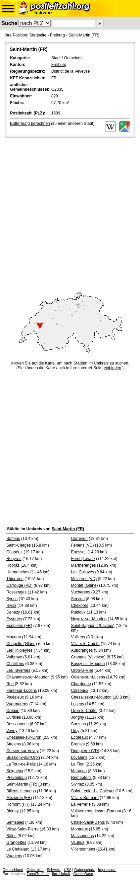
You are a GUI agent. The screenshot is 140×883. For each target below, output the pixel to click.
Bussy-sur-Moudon (88, 663)
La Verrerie (81, 804)
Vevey (11, 730)
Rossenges (16, 592)
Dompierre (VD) (85, 750)
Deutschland (13, 870)
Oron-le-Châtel (84, 710)
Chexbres (79, 605)
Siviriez (77, 784)
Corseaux (79, 690)
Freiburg (57, 35)
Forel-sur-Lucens (21, 690)
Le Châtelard (18, 849)
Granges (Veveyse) (88, 657)
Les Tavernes (18, 670)
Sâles (11, 835)
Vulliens (78, 637)
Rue (10, 683)
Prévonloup (16, 777)
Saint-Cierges (18, 545)
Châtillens (15, 663)
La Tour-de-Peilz (21, 764)
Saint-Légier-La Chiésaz (92, 791)
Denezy (13, 612)
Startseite (37, 35)
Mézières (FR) (19, 797)
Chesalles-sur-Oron (23, 737)
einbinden (112, 368)
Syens (11, 598)
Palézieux (15, 697)
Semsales (15, 822)
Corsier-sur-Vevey (22, 750)
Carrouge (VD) (19, 585)
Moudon (13, 637)
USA (67, 870)
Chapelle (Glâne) (21, 643)
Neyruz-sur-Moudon (89, 619)
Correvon (79, 538)
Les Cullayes (82, 572)
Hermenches (17, 572)
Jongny (77, 717)
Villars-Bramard (85, 797)
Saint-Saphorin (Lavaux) (92, 625)
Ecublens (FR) (19, 625)
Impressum (107, 870)
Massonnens (82, 835)
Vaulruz (78, 842)
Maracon (79, 771)
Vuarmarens (17, 704)
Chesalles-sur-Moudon (91, 697)
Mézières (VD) (84, 578)
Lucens (77, 704)
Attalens (13, 744)
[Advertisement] (70, 212)
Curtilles (13, 717)
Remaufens (81, 777)
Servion (78, 598)
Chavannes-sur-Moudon (28, 677)
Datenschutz (84, 870)
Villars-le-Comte (85, 643)
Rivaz (11, 605)
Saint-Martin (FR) (83, 35)
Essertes (14, 619)
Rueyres (13, 558)
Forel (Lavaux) (84, 558)
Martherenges (83, 565)
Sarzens (78, 724)
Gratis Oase (83, 874)
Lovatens (79, 757)
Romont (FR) (18, 804)
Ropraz (12, 565)
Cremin (12, 710)
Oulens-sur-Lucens (88, 677)
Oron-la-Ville (82, 670)
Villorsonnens (83, 849)
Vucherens (80, 592)
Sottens (13, 538)
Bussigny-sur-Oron (23, 757)
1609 (55, 113)
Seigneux (14, 771)
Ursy (75, 730)
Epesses (79, 552)
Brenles (78, 744)
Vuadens (14, 856)
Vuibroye (14, 657)
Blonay (12, 811)
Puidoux (78, 612)
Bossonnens (17, 724)
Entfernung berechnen (30, 123)
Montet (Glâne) (84, 585)
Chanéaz (14, 552)
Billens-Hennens (21, 791)
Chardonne (81, 683)
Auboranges (82, 650)
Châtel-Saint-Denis (88, 822)
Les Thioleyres (19, 650)
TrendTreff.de (38, 874)
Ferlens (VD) (82, 545)
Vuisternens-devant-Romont (96, 811)
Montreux (79, 829)
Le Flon (78, 764)
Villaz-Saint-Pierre (22, 829)
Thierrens (15, 578)
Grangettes (16, 842)
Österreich (35, 870)
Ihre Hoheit (61, 874)
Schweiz (53, 870)
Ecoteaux (79, 737)
